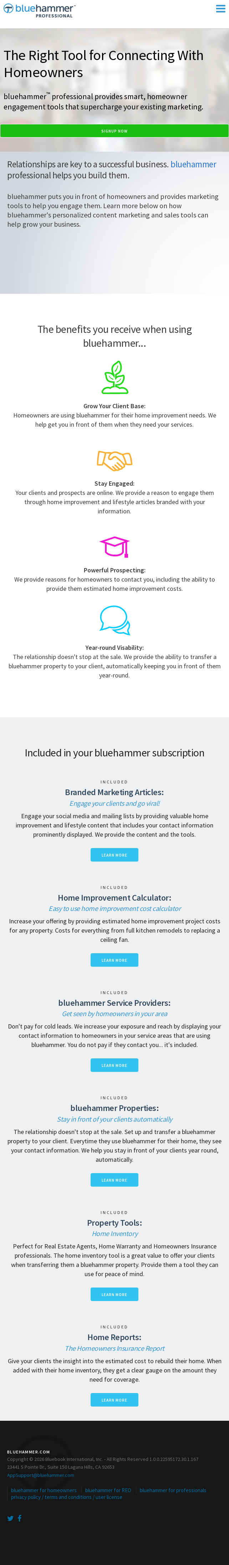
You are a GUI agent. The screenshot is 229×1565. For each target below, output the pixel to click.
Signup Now (114, 131)
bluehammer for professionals (173, 1490)
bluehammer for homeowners (44, 1490)
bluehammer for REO (108, 1490)
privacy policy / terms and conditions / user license (66, 1497)
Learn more (114, 855)
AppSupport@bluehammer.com (40, 1475)
